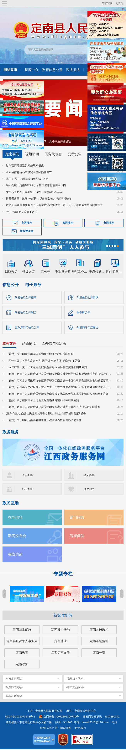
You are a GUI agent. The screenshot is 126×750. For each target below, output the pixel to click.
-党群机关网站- (75, 679)
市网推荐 (108, 222)
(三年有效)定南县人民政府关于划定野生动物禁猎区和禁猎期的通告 (46, 414)
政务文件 (9, 344)
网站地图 (65, 728)
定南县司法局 (60, 630)
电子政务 (33, 284)
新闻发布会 (26, 231)
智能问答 (77, 537)
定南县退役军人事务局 (22, 641)
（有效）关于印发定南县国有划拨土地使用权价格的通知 (39, 354)
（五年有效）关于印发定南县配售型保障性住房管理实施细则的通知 (46, 368)
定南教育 (22, 653)
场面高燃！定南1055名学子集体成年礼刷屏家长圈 (36, 185)
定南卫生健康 (22, 630)
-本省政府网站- (14, 679)
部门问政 (77, 518)
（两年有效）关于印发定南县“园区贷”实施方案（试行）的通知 (43, 361)
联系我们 (80, 728)
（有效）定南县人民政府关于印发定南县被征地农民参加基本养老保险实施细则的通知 (57, 394)
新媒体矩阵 (63, 616)
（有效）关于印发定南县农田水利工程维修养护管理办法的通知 (43, 420)
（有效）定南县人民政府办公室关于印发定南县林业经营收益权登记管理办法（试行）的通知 (59, 374)
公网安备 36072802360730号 (61, 717)
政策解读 (29, 344)
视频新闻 (32, 154)
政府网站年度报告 (87, 327)
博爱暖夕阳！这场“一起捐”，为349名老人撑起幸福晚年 (39, 198)
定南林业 (60, 641)
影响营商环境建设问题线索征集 (25, 165)
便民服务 (89, 489)
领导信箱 (15, 518)
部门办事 (27, 489)
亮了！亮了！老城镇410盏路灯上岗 (27, 178)
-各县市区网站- (14, 696)
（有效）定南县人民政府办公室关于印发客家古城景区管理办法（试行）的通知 (53, 407)
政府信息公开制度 (25, 312)
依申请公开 (83, 312)
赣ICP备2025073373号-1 (20, 717)
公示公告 (75, 154)
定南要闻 (12, 154)
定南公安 (99, 653)
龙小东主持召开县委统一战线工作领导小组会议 (34, 192)
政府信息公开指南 (25, 297)
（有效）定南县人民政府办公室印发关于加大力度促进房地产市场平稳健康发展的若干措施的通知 (59, 387)
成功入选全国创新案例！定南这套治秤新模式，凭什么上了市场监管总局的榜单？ (54, 205)
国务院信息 (53, 154)
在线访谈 (15, 555)
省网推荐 (67, 222)
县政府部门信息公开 (27, 327)
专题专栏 (63, 574)
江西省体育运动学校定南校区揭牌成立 (29, 172)
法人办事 (89, 475)
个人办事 (27, 475)
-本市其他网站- (75, 688)
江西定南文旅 (60, 653)
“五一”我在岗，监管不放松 (21, 211)
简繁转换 (107, 3)
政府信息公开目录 (87, 297)
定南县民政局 (99, 630)
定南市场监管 (99, 641)
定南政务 (22, 665)
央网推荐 (26, 222)
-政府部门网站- (14, 688)
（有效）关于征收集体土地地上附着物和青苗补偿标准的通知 (42, 401)
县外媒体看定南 (54, 344)
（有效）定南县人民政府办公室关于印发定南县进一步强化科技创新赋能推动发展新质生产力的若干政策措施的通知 (59, 381)
